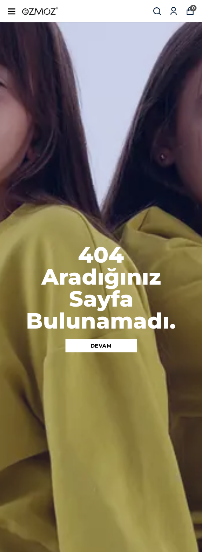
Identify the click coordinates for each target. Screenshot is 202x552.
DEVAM (101, 345)
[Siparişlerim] (173, 11)
